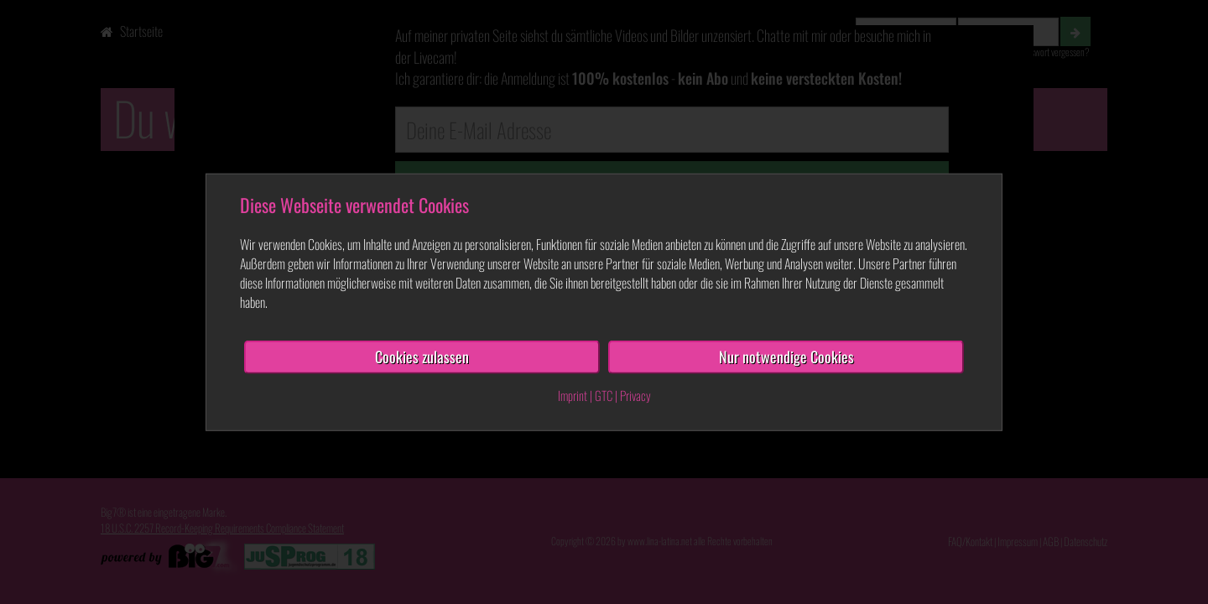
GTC (603, 395)
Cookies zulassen (422, 356)
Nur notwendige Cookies (786, 356)
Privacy (635, 395)
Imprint (572, 395)
